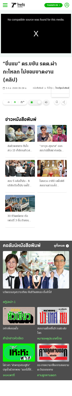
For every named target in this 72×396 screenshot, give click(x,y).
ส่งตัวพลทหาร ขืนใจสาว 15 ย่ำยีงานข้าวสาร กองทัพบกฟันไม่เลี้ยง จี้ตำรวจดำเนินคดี (19, 149)
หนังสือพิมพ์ (38, 88)
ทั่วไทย (50, 88)
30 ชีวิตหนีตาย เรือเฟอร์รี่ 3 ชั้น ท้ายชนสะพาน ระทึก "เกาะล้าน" (18, 219)
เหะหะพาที (9, 375)
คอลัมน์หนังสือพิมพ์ (22, 245)
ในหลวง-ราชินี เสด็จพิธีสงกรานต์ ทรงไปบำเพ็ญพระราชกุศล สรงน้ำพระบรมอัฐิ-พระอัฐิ (52, 184)
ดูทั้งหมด (61, 246)
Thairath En (53, 5)
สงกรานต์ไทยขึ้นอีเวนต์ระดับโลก (51, 330)
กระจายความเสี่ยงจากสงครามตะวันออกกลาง (53, 367)
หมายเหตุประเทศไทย (49, 338)
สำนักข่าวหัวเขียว (13, 338)
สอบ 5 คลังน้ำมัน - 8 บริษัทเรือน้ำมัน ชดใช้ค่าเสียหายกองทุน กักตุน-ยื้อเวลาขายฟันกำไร (19, 184)
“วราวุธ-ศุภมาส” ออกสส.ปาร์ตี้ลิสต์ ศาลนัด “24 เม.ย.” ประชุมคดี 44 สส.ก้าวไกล (51, 149)
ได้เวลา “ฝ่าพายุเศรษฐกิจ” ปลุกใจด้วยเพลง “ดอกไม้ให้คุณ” (17, 368)
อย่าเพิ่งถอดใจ (10, 328)
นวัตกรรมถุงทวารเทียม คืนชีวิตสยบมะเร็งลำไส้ (27, 292)
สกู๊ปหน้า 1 (9, 302)
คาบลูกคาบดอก (46, 375)
